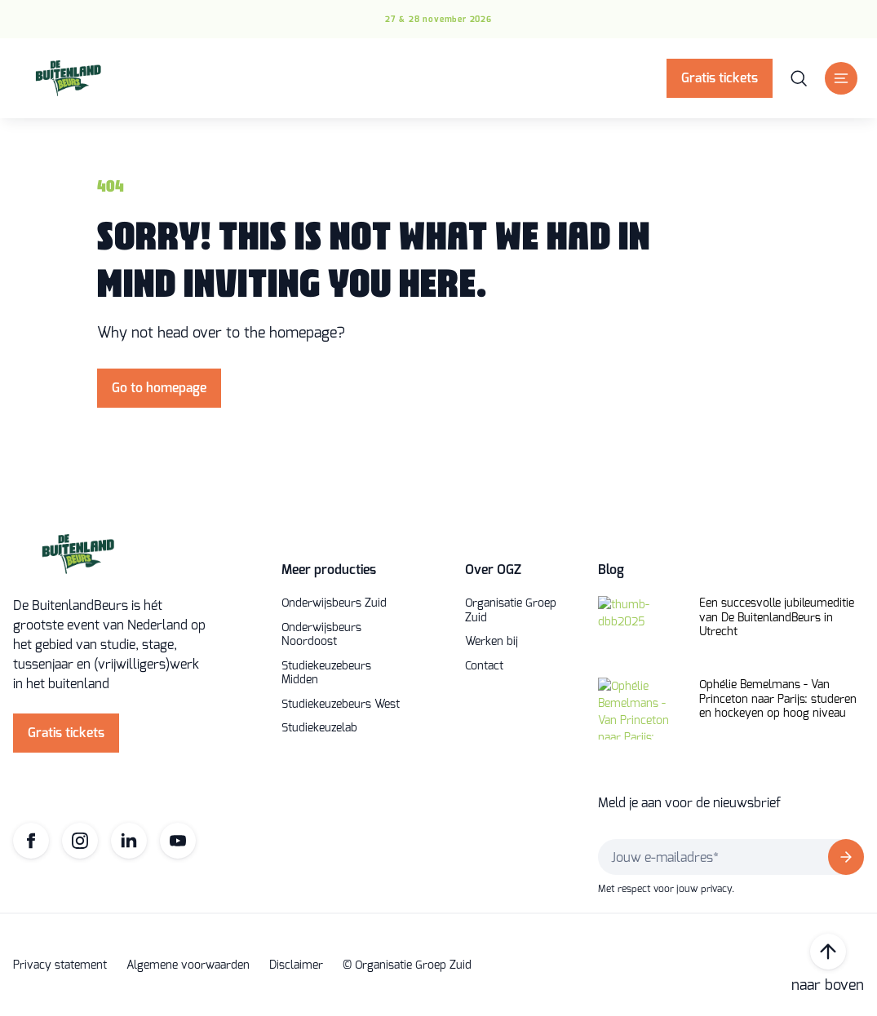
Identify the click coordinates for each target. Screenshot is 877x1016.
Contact (484, 666)
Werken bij (491, 641)
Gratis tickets (719, 77)
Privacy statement (60, 965)
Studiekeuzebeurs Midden (326, 673)
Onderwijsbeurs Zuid (334, 603)
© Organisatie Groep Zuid (407, 965)
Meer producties (328, 569)
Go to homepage (159, 387)
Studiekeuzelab (319, 728)
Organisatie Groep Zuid (510, 610)
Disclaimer (296, 965)
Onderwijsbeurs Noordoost (321, 635)
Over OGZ (493, 569)
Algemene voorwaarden (188, 965)
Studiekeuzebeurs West (340, 704)
